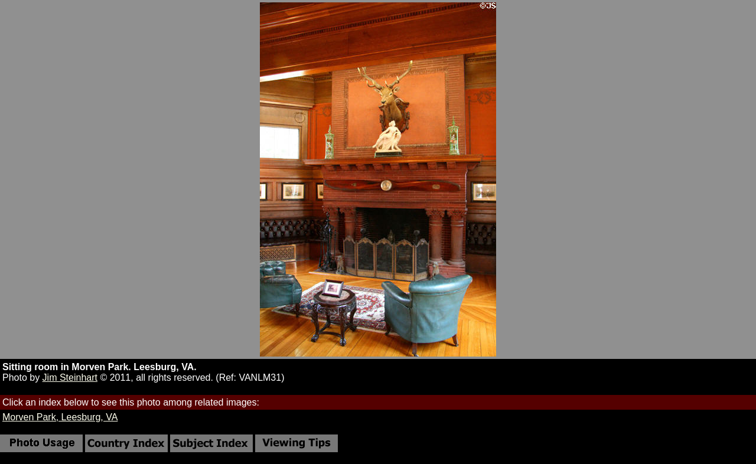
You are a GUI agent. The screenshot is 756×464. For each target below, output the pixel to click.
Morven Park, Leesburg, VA (60, 417)
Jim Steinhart (70, 377)
